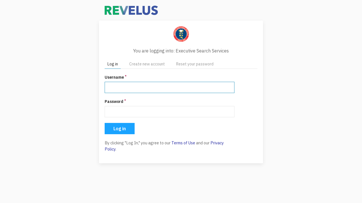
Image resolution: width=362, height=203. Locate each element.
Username (115, 77)
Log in (112, 64)
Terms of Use (183, 142)
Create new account (147, 64)
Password (115, 101)
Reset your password (195, 64)
